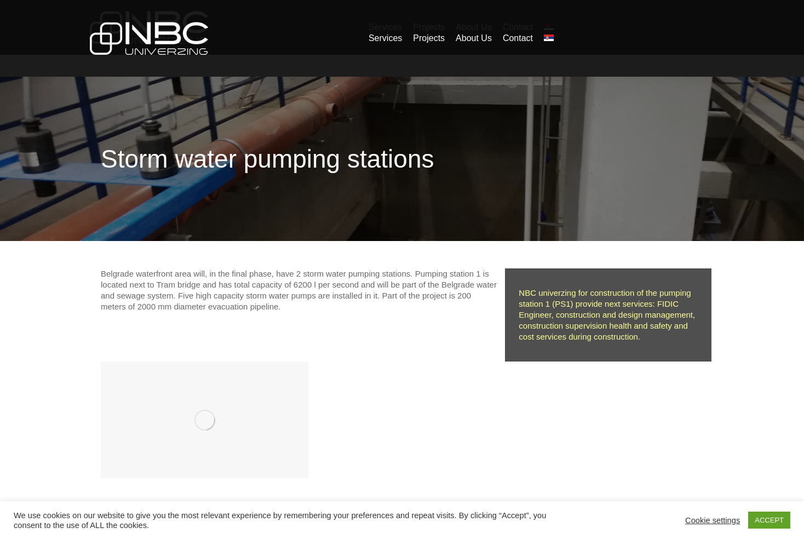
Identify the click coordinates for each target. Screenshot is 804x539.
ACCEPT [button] (769, 520)
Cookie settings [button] (712, 520)
